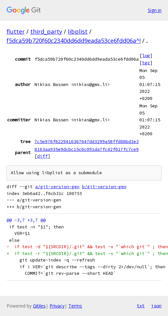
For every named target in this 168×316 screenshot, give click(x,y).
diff (42, 156)
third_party (46, 31)
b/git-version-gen (104, 186)
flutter (16, 31)
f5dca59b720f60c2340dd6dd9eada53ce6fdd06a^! (74, 40)
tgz (146, 63)
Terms (75, 306)
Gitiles (39, 306)
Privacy (56, 306)
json (156, 306)
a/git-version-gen (57, 186)
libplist (78, 31)
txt (141, 306)
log (146, 55)
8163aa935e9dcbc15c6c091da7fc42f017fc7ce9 (87, 149)
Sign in (154, 10)
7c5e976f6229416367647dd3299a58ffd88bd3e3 (87, 141)
